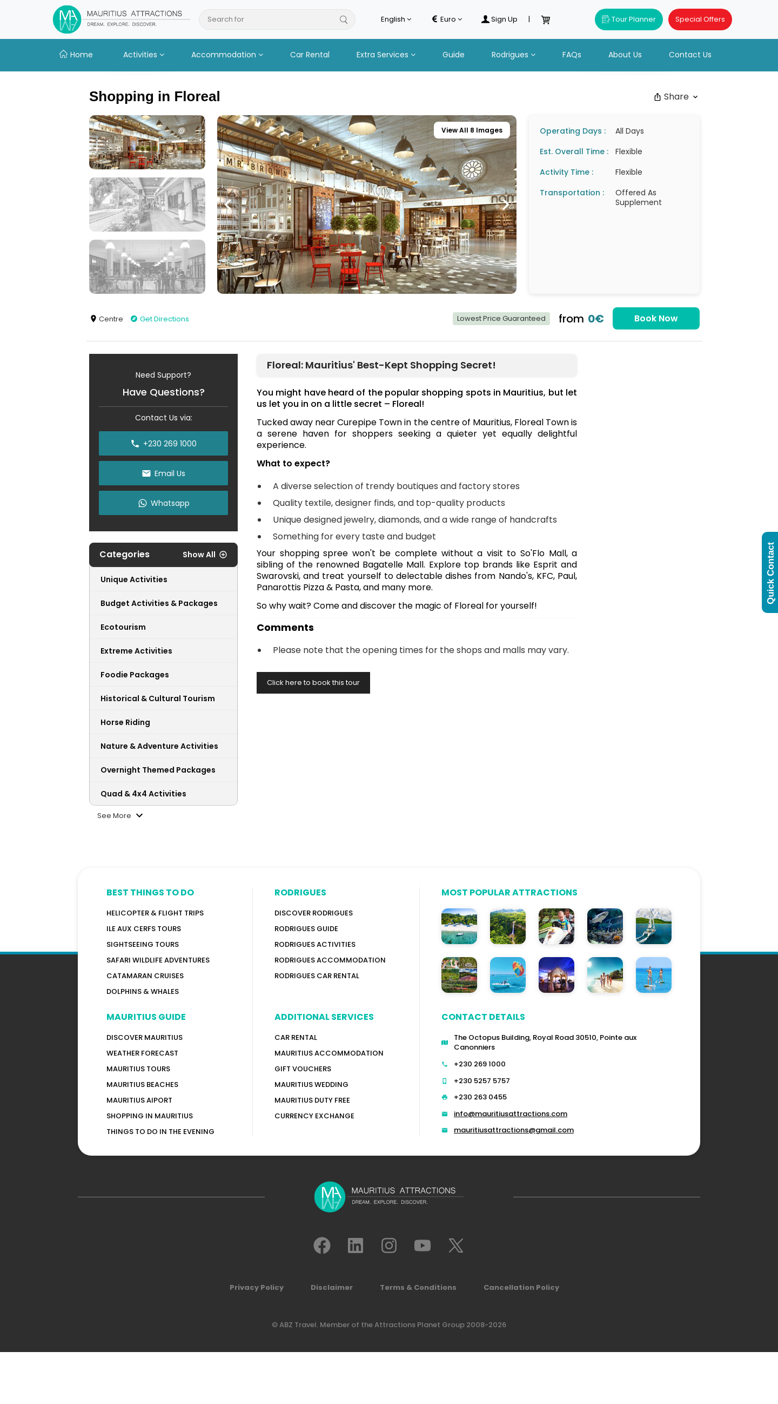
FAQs (571, 54)
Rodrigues (513, 54)
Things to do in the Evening (160, 1131)
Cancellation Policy (521, 1287)
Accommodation (227, 54)
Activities (143, 54)
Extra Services (386, 54)
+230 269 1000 (480, 1064)
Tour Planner (629, 19)
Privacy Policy (257, 1287)
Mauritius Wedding (311, 1084)
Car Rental (310, 54)
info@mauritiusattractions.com (510, 1114)
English (396, 19)
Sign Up (499, 19)
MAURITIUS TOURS (138, 1068)
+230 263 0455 (480, 1097)
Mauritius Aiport (139, 1100)
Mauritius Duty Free (312, 1100)
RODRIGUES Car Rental (316, 975)
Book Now (656, 318)
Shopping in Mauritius (149, 1115)
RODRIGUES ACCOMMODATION (330, 960)
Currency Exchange (314, 1115)
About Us (625, 54)
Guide (453, 54)
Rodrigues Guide (306, 928)
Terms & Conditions (418, 1287)
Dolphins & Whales (142, 991)
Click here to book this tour (313, 682)
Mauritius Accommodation (329, 1053)
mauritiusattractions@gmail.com (514, 1130)
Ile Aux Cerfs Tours (143, 928)
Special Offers (700, 19)
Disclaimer (332, 1287)
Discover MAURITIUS (144, 1037)
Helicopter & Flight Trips (155, 913)
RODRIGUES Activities (315, 944)
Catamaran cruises (145, 975)
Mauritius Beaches (142, 1084)
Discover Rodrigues (313, 913)
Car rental (295, 1037)
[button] (228, 204)
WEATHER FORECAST (142, 1053)
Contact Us (690, 54)
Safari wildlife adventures (158, 960)
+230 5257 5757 (482, 1081)
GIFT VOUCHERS (302, 1068)
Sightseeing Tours (142, 944)
